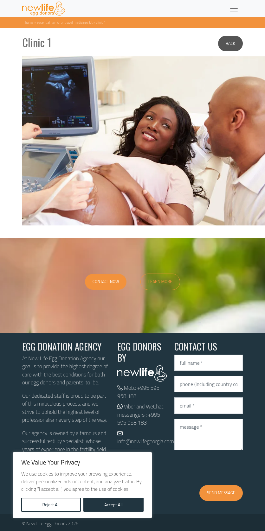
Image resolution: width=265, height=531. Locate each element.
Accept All (113, 504)
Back (230, 43)
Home (29, 22)
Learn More (160, 281)
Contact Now (106, 281)
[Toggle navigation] (234, 8)
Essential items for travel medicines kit (65, 22)
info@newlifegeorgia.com (145, 441)
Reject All (51, 504)
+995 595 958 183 (138, 392)
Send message (221, 493)
